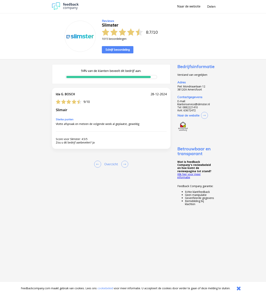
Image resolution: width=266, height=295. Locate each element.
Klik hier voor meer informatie (189, 175)
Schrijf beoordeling (117, 49)
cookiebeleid (105, 288)
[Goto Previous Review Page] (98, 164)
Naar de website (188, 6)
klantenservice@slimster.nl (193, 104)
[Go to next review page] (124, 164)
